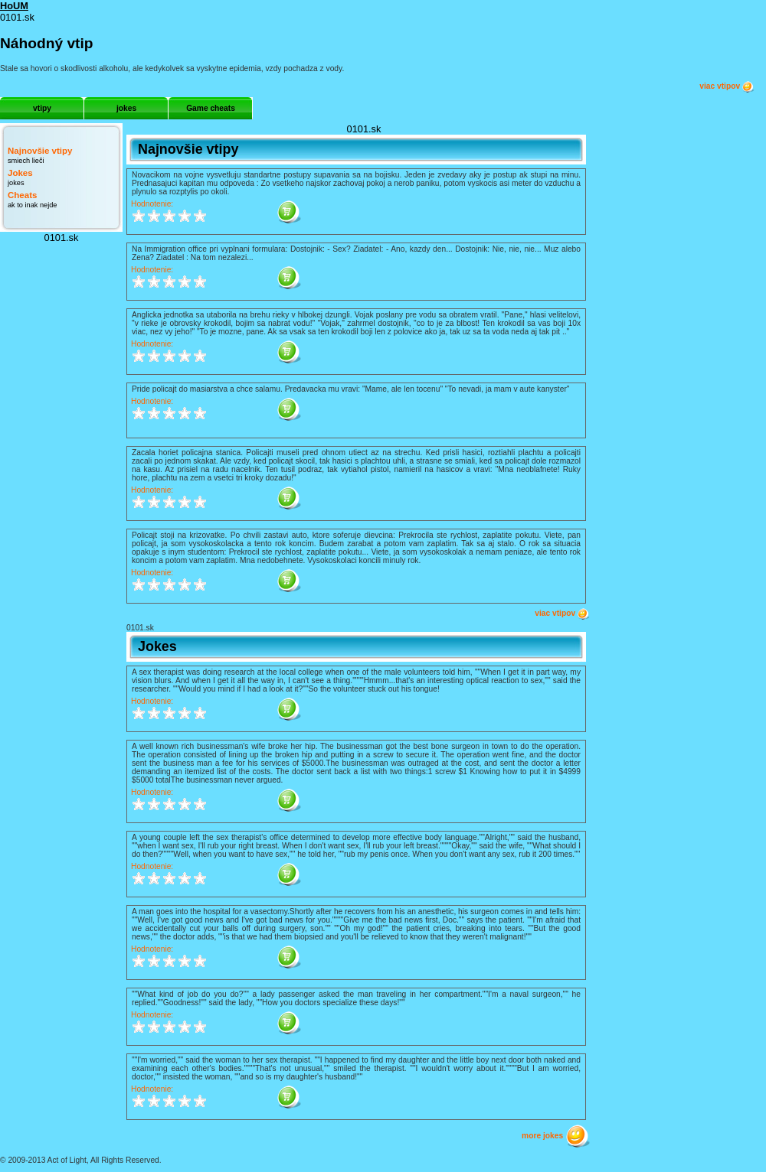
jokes (126, 108)
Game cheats (210, 108)
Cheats (22, 195)
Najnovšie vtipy (40, 150)
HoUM (14, 5)
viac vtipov (727, 86)
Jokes (20, 172)
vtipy (42, 108)
